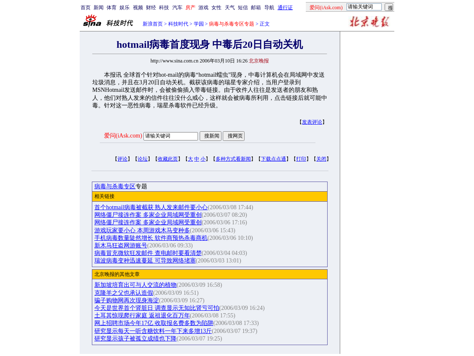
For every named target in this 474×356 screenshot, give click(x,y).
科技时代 (178, 24)
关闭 (321, 159)
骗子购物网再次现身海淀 (126, 300)
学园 (199, 24)
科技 (164, 7)
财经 (151, 7)
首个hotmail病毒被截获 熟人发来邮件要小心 (151, 207)
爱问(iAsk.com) (123, 136)
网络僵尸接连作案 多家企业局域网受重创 (148, 215)
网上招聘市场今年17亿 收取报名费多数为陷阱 (154, 323)
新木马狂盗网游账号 (120, 245)
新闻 (99, 7)
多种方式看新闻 (233, 159)
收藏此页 (168, 159)
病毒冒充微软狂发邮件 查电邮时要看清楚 (148, 253)
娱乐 (125, 7)
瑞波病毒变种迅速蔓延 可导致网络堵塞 (145, 260)
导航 (269, 7)
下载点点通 (273, 159)
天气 (230, 7)
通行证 (285, 7)
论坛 (143, 159)
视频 (138, 7)
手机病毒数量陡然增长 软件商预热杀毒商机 (151, 238)
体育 (112, 7)
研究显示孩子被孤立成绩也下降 (135, 338)
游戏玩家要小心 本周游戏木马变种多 (142, 230)
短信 (243, 7)
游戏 (203, 7)
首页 (86, 7)
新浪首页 (153, 24)
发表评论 (312, 122)
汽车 (177, 7)
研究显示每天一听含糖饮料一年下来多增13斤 (153, 331)
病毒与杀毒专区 (114, 186)
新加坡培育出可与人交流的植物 (135, 285)
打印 (301, 159)
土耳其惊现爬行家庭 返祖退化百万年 (142, 315)
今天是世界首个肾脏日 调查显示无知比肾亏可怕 (156, 308)
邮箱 (256, 7)
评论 (122, 159)
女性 (216, 7)
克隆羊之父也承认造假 (123, 293)
